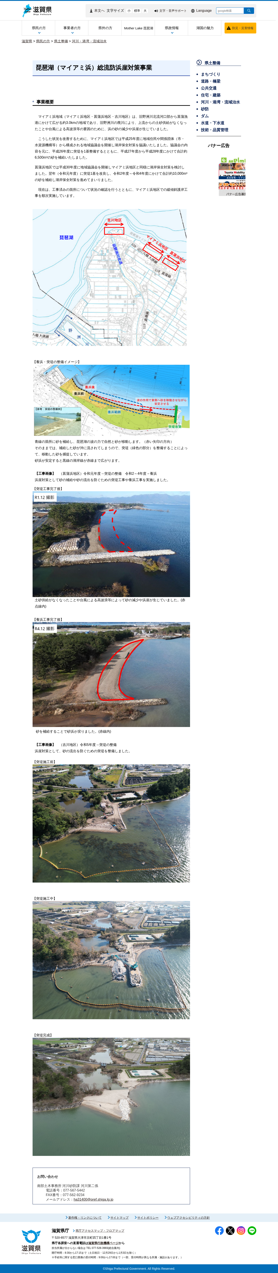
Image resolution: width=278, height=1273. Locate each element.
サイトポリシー (148, 1217)
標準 (137, 10)
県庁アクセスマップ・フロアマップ (100, 1230)
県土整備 (61, 41)
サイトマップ (119, 1217)
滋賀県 (27, 41)
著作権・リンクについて (85, 1217)
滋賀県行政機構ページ (103, 1243)
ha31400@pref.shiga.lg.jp (93, 1199)
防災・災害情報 (242, 28)
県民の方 (43, 41)
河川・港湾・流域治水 (89, 41)
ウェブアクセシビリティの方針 (188, 1217)
